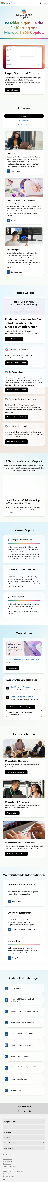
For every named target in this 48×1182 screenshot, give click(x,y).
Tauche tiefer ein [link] (16, 272)
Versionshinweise (7, 1161)
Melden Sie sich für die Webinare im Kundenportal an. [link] (20, 713)
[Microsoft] (7, 3)
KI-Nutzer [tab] (24, 116)
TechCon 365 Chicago (20, 686)
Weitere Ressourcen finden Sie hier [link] (23, 930)
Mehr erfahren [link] (12, 90)
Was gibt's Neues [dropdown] (10, 1121)
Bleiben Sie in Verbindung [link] (15, 854)
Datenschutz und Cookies (9, 1166)
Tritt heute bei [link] (11, 813)
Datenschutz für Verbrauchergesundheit (13, 1171)
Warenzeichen (6, 1173)
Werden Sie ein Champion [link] (15, 772)
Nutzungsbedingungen (9, 1169)
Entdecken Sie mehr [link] (13, 339)
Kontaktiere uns (7, 1164)
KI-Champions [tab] (24, 120)
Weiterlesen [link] (12, 668)
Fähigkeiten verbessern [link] (20, 958)
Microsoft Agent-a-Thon (22, 696)
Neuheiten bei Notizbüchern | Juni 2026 (22, 659)
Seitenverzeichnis (7, 1159)
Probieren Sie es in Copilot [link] (16, 363)
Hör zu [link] (13, 220)
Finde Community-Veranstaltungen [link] (19, 707)
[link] (24, 140)
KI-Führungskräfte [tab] (24, 125)
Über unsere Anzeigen (8, 1176)
